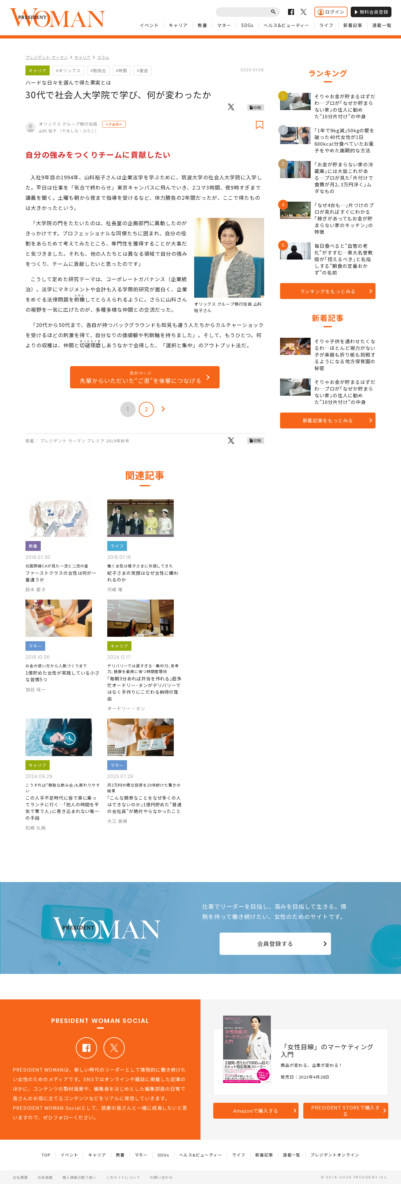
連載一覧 (381, 25)
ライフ (326, 25)
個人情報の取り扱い (79, 1177)
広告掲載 (45, 1177)
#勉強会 (98, 70)
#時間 (121, 70)
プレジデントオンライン (334, 1155)
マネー (224, 25)
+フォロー (114, 124)
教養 (202, 25)
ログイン (331, 12)
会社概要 (20, 1177)
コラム (103, 57)
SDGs (247, 25)
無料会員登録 (371, 12)
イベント (149, 25)
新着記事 (352, 25)
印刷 (257, 107)
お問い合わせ (161, 1177)
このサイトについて (123, 1177)
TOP (46, 1155)
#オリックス (68, 70)
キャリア (178, 25)
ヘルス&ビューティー (287, 25)
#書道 (142, 70)
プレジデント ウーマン (46, 57)
